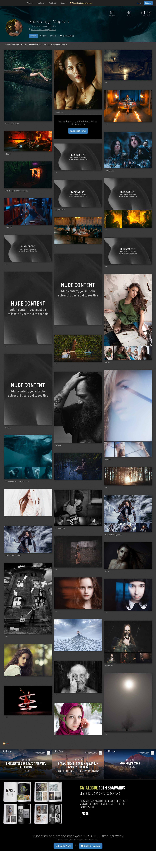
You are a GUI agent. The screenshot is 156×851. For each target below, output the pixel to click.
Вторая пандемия (113, 535)
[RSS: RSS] (4, 743)
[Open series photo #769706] (108, 353)
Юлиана (59, 112)
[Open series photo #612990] (13, 473)
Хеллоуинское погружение (17, 482)
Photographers (17, 44)
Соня (107, 362)
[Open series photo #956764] (146, 218)
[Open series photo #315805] (144, 658)
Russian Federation (39, 30)
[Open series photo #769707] (126, 353)
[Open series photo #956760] (113, 218)
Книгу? (8, 228)
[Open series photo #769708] (145, 353)
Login (139, 3)
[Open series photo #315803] (112, 658)
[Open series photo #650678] (120, 449)
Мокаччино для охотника (16, 191)
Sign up (148, 3)
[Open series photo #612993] (46, 473)
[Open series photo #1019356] (144, 163)
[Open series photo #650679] (138, 449)
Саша (8, 428)
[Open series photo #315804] (128, 658)
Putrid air (109, 666)
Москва (52, 30)
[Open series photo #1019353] (128, 163)
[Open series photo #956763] (131, 218)
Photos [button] (30, 3)
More (85, 814)
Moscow (46, 44)
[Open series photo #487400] (94, 521)
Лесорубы (109, 171)
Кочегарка (60, 210)
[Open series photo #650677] (109, 449)
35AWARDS (67, 36)
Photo (33, 36)
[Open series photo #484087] (112, 527)
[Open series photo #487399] (78, 521)
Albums (43, 36)
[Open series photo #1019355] (112, 163)
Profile (53, 36)
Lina (107, 571)
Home (7, 44)
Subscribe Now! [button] (78, 131)
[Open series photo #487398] (62, 521)
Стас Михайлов (12, 124)
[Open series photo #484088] (128, 527)
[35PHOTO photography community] (13, 3)
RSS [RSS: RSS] (6, 743)
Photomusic (60, 528)
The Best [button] (53, 3)
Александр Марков (59, 44)
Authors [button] (41, 3)
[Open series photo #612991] (31, 473)
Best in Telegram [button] (90, 846)
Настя (8, 154)
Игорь (58, 445)
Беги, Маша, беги (13, 556)
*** (106, 83)
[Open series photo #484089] (144, 527)
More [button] (63, 3)
